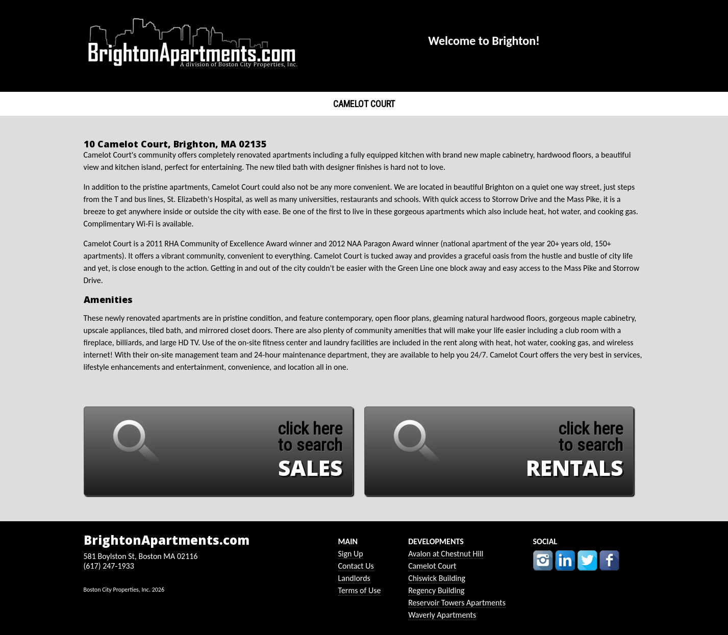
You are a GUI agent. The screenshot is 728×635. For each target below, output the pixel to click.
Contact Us (356, 566)
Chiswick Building (436, 578)
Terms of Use (359, 590)
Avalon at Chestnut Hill (445, 553)
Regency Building (436, 590)
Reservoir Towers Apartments (457, 602)
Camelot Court (432, 566)
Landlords (354, 578)
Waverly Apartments (442, 615)
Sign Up (350, 553)
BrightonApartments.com (166, 540)
